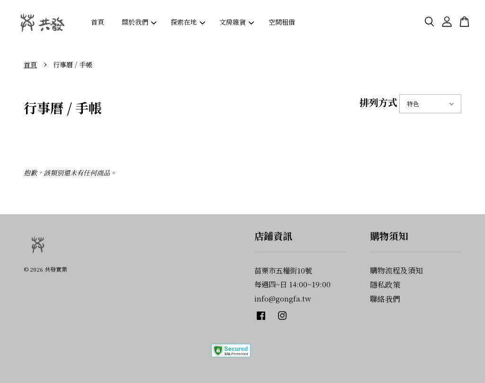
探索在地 (188, 22)
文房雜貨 (236, 22)
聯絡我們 (385, 298)
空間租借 (282, 22)
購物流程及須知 (396, 270)
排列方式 (378, 102)
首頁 (97, 22)
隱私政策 (385, 284)
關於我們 (139, 22)
